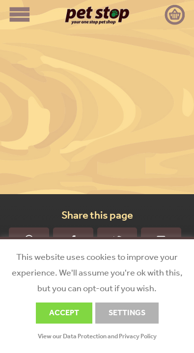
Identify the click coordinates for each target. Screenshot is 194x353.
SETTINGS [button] (127, 312)
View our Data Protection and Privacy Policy (97, 336)
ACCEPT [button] (64, 312)
